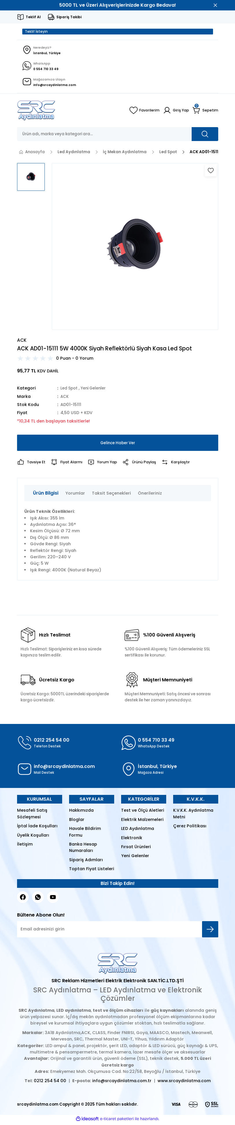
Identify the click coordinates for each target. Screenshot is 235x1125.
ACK (64, 398)
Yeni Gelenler (96, 390)
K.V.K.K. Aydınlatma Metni (193, 816)
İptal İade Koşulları (37, 828)
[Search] (117, 136)
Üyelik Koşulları (33, 837)
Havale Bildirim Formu (85, 834)
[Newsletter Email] (117, 931)
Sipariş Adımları (86, 862)
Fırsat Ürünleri (136, 849)
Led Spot (69, 390)
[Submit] (210, 931)
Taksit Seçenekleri (111, 495)
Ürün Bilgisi (45, 495)
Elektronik (131, 840)
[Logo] (36, 112)
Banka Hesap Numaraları (83, 849)
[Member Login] (175, 112)
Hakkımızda (81, 812)
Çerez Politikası (189, 828)
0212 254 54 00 (50, 1083)
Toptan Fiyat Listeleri (91, 871)
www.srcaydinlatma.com (184, 1083)
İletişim (25, 846)
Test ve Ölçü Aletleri (142, 812)
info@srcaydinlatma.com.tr (121, 1083)
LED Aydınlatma (137, 830)
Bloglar (76, 821)
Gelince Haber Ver (117, 445)
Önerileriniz (150, 495)
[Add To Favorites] (211, 172)
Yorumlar (75, 495)
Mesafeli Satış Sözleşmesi (32, 816)
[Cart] (205, 112)
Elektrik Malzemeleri (142, 821)
